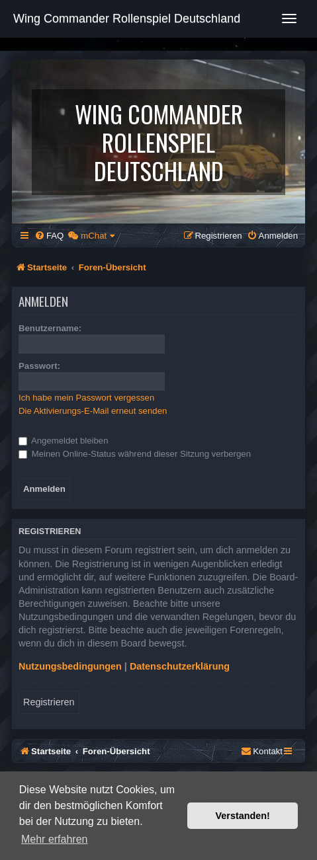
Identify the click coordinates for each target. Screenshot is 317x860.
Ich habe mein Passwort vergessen (86, 398)
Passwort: (39, 366)
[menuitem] (49, 235)
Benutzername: (50, 328)
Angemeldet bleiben (64, 441)
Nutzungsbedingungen (70, 666)
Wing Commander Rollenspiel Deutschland (126, 18)
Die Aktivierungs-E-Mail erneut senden (93, 411)
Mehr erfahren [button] (54, 839)
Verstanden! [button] (243, 815)
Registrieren (49, 702)
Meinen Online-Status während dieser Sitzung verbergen (135, 454)
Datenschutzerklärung (180, 666)
